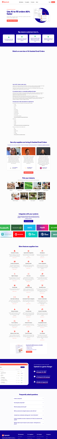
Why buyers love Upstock (40, 436)
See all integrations (28, 221)
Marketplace (21, 2)
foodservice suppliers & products (43, 146)
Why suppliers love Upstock (31, 436)
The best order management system (8, 437)
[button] (21, 2)
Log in (50, 2)
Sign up (53, 2)
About (37, 2)
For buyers (32, 2)
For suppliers (27, 2)
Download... (29, 351)
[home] (5, 2)
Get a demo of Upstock (12, 20)
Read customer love (28, 173)
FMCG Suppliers (20, 436)
